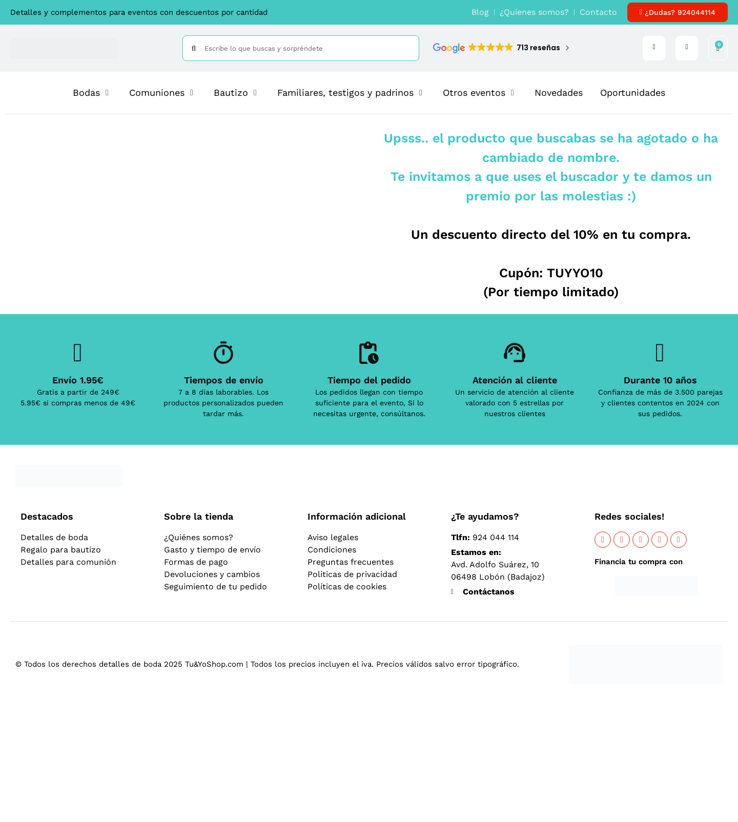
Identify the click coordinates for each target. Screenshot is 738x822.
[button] (92, 92)
